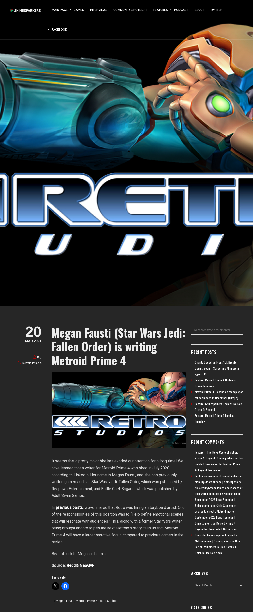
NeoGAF (87, 565)
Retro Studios (108, 601)
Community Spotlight (130, 10)
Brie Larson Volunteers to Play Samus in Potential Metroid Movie (217, 547)
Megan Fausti (65, 601)
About (199, 10)
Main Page (60, 10)
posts (77, 507)
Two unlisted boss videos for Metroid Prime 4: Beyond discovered (219, 464)
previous (64, 507)
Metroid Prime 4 (32, 363)
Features (160, 10)
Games (79, 10)
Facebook (59, 29)
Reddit (72, 565)
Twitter (216, 10)
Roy (39, 357)
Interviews (98, 10)
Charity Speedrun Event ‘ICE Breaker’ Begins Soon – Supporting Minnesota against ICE (217, 368)
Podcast (181, 10)
